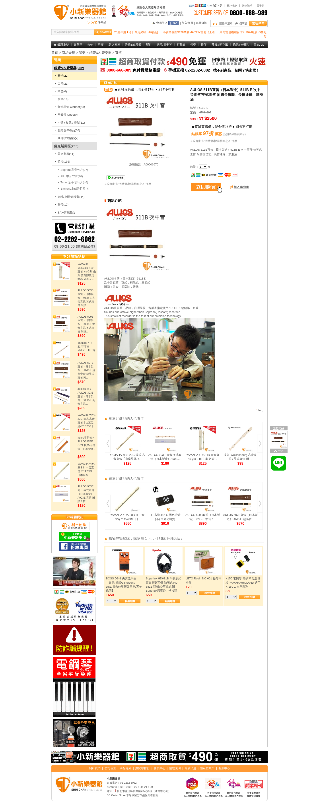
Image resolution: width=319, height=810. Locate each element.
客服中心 (224, 768)
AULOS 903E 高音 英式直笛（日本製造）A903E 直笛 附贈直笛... (86, 494)
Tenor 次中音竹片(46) (74, 182)
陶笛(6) (61, 91)
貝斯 (101, 44)
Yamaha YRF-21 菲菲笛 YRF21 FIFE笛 (86, 346)
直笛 (118, 52)
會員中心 (159, 768)
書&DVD (259, 44)
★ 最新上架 (61, 44)
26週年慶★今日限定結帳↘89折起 (136, 32)
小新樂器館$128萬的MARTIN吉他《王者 (189, 32)
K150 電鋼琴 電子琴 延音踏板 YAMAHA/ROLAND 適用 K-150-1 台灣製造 (243, 582)
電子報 (261, 5)
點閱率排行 (142, 768)
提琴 (204, 44)
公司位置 (110, 768)
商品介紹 (68, 52)
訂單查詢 (201, 23)
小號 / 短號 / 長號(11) (70, 122)
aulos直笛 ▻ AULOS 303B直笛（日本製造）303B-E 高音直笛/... (86, 396)
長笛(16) (61, 99)
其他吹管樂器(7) (66, 138)
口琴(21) (61, 83)
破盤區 (78, 44)
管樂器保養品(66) (67, 130)
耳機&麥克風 (220, 44)
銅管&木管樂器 (100, 52)
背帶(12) (61, 204)
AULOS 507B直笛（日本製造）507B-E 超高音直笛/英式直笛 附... (86, 370)
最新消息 (190, 768)
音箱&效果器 (133, 44)
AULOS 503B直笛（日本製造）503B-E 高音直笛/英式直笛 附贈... (86, 298)
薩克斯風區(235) (66, 146)
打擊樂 (181, 44)
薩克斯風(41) (64, 153)
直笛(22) (61, 75)
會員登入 (162, 23)
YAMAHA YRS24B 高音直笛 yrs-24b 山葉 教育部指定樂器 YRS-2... (87, 272)
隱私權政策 (207, 768)
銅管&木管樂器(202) (69, 68)
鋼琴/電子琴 (164, 44)
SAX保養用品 (65, 212)
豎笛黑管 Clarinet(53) (70, 107)
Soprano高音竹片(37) (74, 169)
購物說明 (247, 5)
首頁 (54, 52)
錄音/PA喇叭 (241, 44)
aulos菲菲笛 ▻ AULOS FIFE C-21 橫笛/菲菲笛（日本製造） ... (87, 445)
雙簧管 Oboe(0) (66, 114)
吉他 (90, 44)
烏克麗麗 (114, 44)
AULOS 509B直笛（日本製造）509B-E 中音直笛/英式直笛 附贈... (86, 324)
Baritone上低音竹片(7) (75, 188)
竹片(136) (62, 161)
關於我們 (232, 5)
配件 (149, 44)
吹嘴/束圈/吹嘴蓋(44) (69, 196)
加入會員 (187, 23)
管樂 (193, 44)
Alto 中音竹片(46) (72, 176)
